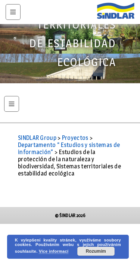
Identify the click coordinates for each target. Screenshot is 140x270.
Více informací (53, 251)
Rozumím (96, 251)
